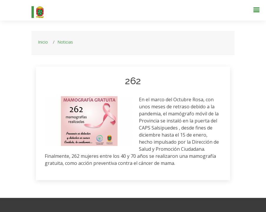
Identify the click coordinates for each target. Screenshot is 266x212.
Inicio (43, 42)
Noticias (65, 42)
